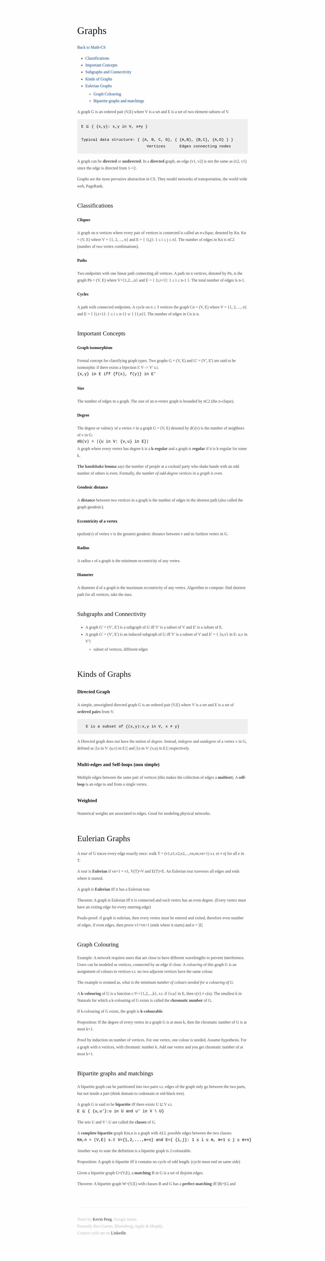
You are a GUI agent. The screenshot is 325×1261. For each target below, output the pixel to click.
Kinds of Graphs (98, 79)
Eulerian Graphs (98, 86)
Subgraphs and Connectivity (108, 72)
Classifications (97, 58)
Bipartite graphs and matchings (118, 101)
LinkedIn (118, 1233)
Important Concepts (101, 65)
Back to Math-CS (91, 47)
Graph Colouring (107, 94)
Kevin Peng (102, 1219)
